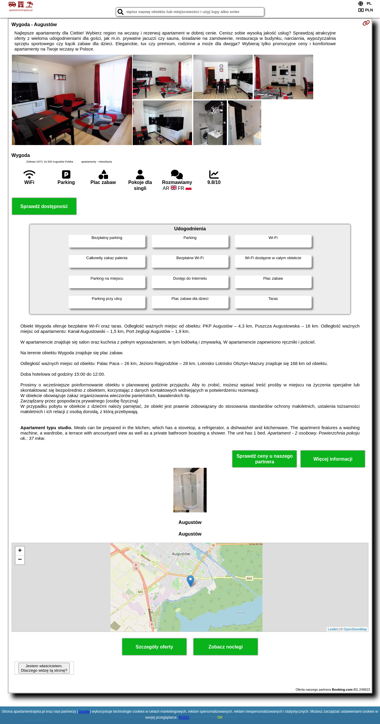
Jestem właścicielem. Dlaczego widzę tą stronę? (44, 668)
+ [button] (20, 551)
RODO (184, 717)
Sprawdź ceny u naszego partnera (265, 459)
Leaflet (333, 629)
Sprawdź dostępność (44, 206)
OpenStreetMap (355, 629)
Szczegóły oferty (154, 646)
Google (84, 711)
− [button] (20, 559)
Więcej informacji (333, 459)
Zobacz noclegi (225, 646)
